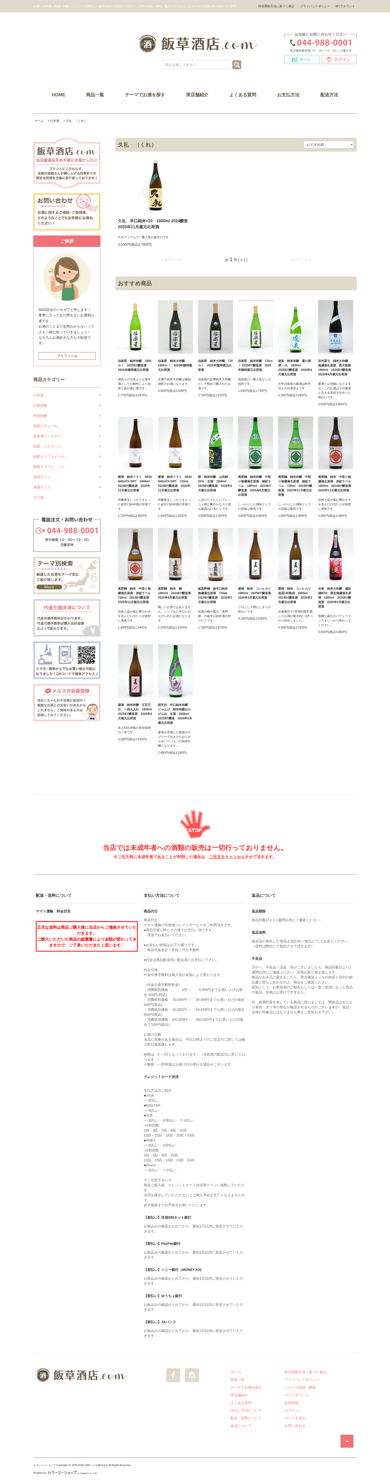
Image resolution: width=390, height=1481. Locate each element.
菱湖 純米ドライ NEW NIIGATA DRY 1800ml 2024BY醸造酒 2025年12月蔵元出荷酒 (135, 483)
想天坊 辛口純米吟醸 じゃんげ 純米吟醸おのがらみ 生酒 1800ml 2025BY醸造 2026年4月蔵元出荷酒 (175, 714)
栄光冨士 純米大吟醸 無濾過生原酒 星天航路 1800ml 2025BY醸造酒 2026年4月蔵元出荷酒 (335, 367)
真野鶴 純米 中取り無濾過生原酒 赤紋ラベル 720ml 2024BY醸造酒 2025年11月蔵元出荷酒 (135, 595)
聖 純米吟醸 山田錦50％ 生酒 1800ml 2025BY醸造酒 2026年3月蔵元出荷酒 (215, 483)
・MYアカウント (344, 6)
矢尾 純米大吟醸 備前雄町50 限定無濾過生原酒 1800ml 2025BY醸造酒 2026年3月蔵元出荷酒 (334, 597)
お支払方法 (288, 94)
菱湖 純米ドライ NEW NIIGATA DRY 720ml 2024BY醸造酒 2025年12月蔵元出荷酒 (175, 483)
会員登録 (291, 1403)
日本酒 (54, 120)
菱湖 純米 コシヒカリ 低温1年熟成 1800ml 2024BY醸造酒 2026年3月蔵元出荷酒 (295, 595)
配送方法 (329, 94)
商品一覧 (95, 94)
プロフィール (67, 356)
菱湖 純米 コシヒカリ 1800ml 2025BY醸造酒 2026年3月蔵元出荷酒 (255, 593)
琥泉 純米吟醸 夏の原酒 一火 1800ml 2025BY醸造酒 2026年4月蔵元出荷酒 (295, 367)
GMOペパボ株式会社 (96, 1465)
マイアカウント (297, 1395)
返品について (241, 1426)
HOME (58, 94)
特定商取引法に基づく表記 (305, 1372)
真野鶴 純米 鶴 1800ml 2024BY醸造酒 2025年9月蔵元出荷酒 (175, 593)
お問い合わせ (295, 1426)
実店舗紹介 (197, 94)
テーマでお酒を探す (145, 94)
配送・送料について (246, 1418)
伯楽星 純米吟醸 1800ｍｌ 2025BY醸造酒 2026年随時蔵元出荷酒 (134, 365)
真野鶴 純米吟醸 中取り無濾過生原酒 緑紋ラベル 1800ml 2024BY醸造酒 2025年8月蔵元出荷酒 (254, 486)
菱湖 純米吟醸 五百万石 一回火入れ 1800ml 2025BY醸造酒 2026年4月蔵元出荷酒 (135, 711)
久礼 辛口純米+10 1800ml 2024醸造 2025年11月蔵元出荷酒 (155, 224)
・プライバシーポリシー (313, 6)
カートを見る (295, 1418)
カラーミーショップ (44, 1465)
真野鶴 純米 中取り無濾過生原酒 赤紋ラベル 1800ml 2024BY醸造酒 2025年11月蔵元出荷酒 (335, 483)
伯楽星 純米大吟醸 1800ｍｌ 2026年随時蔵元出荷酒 (175, 365)
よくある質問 (242, 94)
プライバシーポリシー (302, 1380)
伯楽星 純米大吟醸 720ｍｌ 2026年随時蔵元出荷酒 (215, 365)
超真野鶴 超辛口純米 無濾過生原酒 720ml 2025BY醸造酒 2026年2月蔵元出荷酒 (215, 595)
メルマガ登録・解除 (300, 1387)
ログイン (291, 1410)
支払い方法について (246, 1410)
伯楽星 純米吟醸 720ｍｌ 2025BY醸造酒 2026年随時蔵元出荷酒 (255, 365)
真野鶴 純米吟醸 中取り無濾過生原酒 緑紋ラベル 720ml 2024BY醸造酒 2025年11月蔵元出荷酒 (295, 486)
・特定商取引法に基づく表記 (274, 6)
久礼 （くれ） (76, 120)
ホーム (39, 120)
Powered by (65, 1473)
